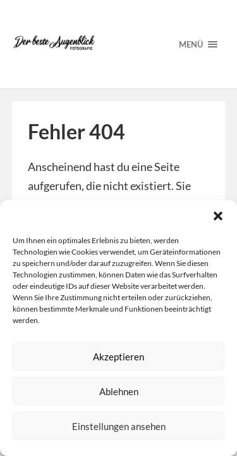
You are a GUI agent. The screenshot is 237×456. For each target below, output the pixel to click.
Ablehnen (118, 391)
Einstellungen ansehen (119, 426)
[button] (218, 216)
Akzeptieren (118, 356)
